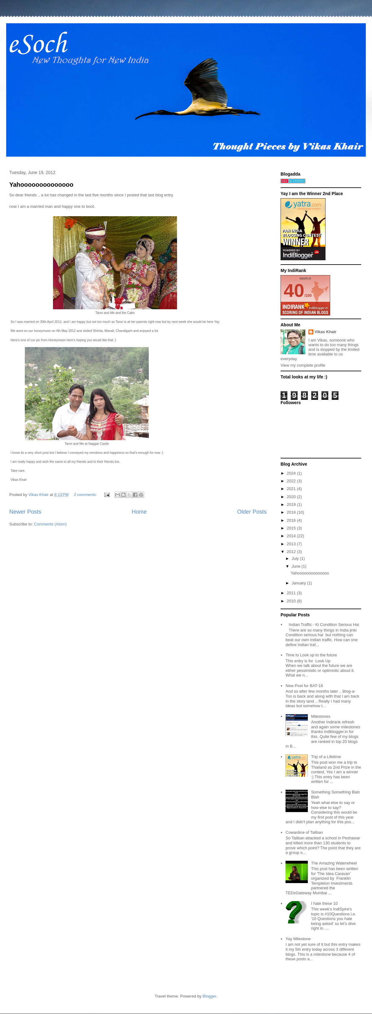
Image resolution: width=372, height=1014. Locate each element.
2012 (292, 551)
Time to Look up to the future (311, 655)
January (299, 583)
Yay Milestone (298, 938)
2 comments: (86, 494)
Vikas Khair (326, 331)
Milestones (320, 716)
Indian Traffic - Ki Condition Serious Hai (324, 624)
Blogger (209, 996)
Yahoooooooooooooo (41, 184)
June (297, 566)
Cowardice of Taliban (304, 832)
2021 (292, 488)
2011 (292, 593)
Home (139, 512)
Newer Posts (25, 512)
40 (294, 290)
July (296, 558)
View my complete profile (303, 365)
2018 (292, 512)
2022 (292, 481)
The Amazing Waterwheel (334, 863)
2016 (292, 520)
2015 (292, 528)
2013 (292, 544)
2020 (292, 496)
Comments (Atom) (50, 524)
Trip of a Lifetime (326, 756)
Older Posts (252, 512)
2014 (292, 536)
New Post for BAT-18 (304, 685)
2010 (292, 601)
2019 (292, 504)
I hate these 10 (324, 903)
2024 (292, 473)
